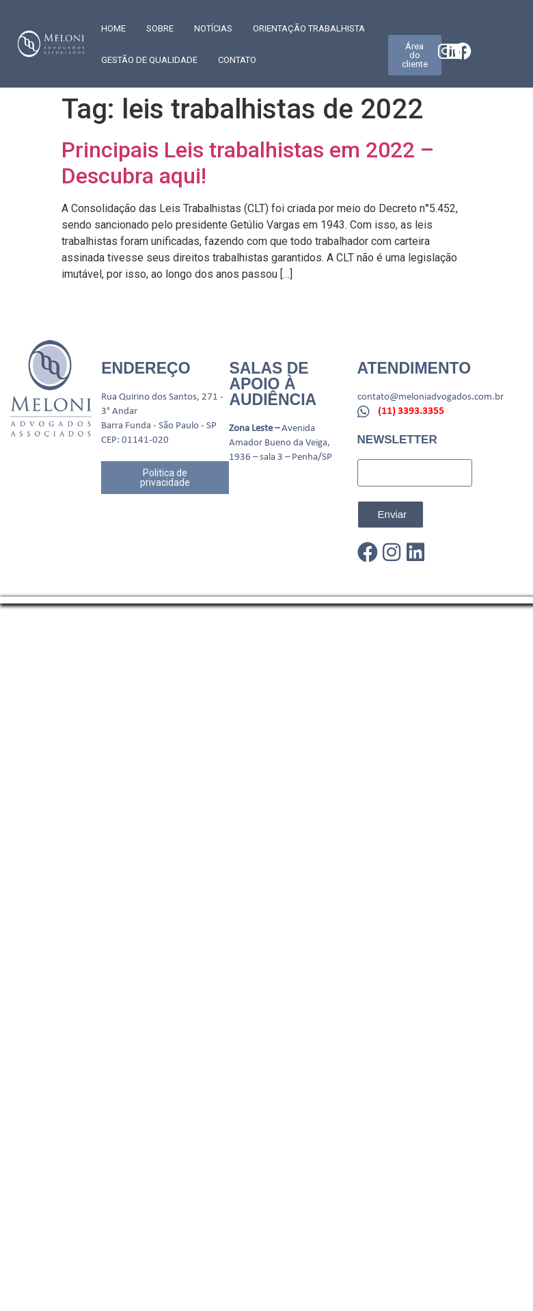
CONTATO (237, 60)
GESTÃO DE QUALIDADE (149, 60)
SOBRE (160, 28)
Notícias (213, 28)
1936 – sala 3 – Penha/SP (280, 457)
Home (113, 28)
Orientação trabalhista (309, 28)
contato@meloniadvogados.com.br (430, 397)
